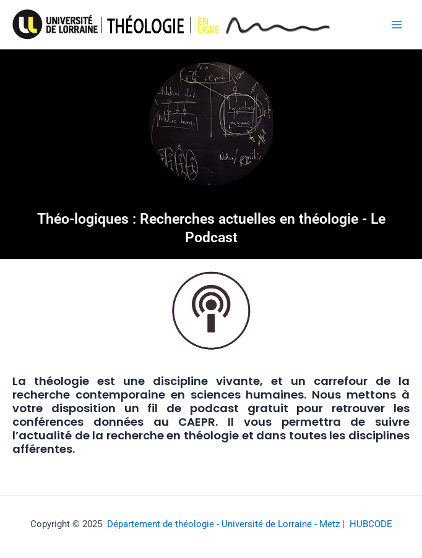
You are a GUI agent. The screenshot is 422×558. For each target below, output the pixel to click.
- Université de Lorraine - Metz (277, 524)
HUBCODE (371, 524)
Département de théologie (160, 524)
